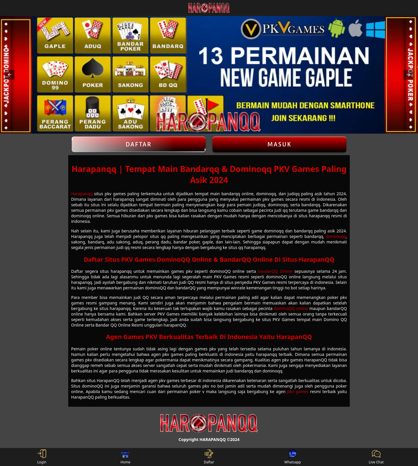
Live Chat (376, 457)
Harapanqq (82, 193)
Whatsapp (292, 457)
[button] (10, 75)
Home (125, 457)
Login (41, 457)
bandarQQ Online (275, 271)
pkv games (297, 391)
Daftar (139, 144)
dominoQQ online (291, 308)
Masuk (279, 144)
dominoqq (336, 236)
